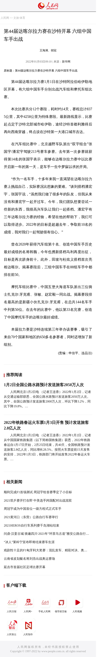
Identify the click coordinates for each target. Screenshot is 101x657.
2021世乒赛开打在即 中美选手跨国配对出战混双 (38, 500)
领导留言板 (61, 604)
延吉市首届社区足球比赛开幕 (24, 567)
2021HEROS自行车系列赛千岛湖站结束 (31, 525)
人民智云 (12, 627)
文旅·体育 (19, 17)
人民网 (5, 17)
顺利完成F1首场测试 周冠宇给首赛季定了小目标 (38, 492)
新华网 (66, 61)
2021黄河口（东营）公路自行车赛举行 (31, 517)
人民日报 (12, 604)
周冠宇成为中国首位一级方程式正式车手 (32, 508)
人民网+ (28, 604)
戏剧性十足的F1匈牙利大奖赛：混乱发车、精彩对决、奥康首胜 (49, 550)
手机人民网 (45, 604)
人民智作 (28, 627)
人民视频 (78, 604)
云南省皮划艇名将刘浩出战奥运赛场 (29, 558)
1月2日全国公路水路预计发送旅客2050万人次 (44, 385)
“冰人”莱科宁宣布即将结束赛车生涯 (29, 542)
